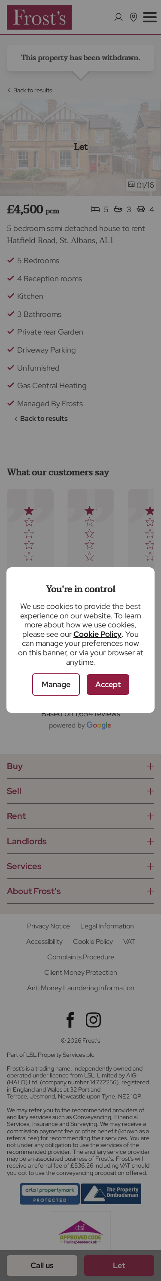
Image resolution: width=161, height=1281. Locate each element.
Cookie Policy (97, 634)
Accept (108, 684)
